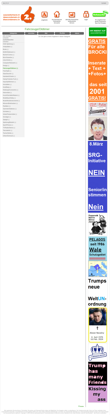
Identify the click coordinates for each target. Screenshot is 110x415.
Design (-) (6, 65)
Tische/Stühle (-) (8, 133)
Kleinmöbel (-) (7, 92)
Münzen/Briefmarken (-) (10, 103)
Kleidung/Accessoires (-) (10, 90)
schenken (5, 41)
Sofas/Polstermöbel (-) (10, 114)
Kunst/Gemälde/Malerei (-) (11, 95)
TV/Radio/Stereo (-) (9, 128)
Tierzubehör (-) (7, 130)
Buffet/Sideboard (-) (9, 52)
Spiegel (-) (6, 119)
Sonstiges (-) (7, 117)
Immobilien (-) (7, 84)
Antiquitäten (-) (7, 46)
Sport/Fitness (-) (8, 125)
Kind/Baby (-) (7, 87)
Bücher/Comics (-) (8, 55)
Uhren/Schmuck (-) (9, 136)
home (82, 406)
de (4, 3)
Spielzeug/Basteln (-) (9, 122)
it (8, 3)
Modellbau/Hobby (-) (9, 98)
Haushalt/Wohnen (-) (9, 82)
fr (6, 3)
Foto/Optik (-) (7, 71)
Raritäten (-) (6, 106)
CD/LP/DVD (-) (7, 60)
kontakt (104, 3)
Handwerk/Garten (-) (9, 76)
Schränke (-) (7, 111)
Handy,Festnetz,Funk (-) (10, 79)
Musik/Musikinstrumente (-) (11, 101)
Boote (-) (5, 49)
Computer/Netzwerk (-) (10, 63)
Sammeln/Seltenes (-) (9, 109)
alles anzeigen (7, 36)
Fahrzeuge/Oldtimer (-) (10, 68)
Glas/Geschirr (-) (8, 73)
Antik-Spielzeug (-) (9, 44)
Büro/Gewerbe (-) (8, 57)
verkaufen (6, 38)
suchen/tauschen (8, 39)
